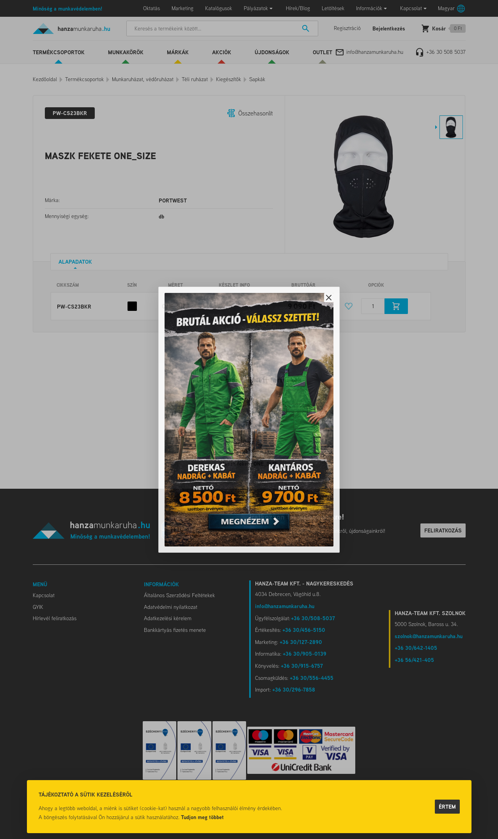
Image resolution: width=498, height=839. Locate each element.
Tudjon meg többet (202, 817)
